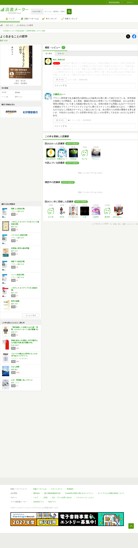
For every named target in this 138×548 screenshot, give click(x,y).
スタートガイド (56, 489)
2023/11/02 (83, 79)
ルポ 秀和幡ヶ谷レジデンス (22, 380)
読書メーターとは (39, 489)
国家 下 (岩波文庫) (18, 261)
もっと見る (31, 315)
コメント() (72, 79)
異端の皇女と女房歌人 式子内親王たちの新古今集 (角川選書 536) (24, 341)
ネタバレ (61, 53)
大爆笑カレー (59, 94)
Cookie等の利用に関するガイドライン (79, 493)
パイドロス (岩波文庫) (19, 235)
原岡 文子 (14, 332)
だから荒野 (15, 367)
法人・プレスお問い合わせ (62, 497)
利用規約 (70, 489)
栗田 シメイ (15, 382)
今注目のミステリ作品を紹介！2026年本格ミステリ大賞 (24, 31)
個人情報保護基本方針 (52, 493)
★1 (69, 120)
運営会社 (36, 493)
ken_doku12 (59, 59)
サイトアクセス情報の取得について (111, 493)
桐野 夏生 (14, 369)
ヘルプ (35, 497)
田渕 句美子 (15, 345)
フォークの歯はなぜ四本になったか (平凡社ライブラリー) (24, 355)
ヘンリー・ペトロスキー (19, 358)
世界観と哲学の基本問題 (20, 248)
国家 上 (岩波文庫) (18, 209)
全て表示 (48, 53)
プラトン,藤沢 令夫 (17, 211)
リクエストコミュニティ (85, 497)
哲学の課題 (15, 301)
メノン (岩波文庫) (17, 275)
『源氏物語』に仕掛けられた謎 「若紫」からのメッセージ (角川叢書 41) (24, 328)
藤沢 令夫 (9, 25)
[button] (69, 11)
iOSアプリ (52, 502)
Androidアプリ (38, 502)
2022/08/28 (87, 120)
